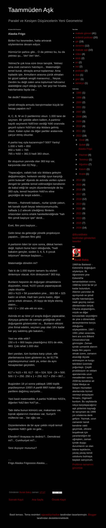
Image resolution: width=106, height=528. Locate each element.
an (76, 62)
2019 (79, 203)
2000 (79, 102)
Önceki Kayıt (59, 499)
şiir (77, 41)
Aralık (82, 173)
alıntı (78, 58)
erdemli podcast (84, 37)
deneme (79, 45)
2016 (79, 189)
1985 (79, 92)
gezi (77, 79)
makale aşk (81, 49)
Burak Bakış (81, 259)
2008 (79, 116)
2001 (79, 107)
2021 (79, 213)
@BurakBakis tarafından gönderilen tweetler (84, 238)
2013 (79, 135)
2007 (79, 111)
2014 (79, 180)
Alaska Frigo (85, 148)
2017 (79, 194)
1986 (79, 97)
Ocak (82, 139)
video (78, 54)
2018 (79, 199)
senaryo (79, 83)
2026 (79, 227)
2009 (79, 121)
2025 (79, 222)
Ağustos (84, 164)
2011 (79, 131)
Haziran (83, 154)
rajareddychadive (50, 514)
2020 (79, 208)
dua (77, 74)
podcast (79, 70)
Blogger (92, 514)
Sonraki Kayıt (16, 499)
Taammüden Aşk (30, 9)
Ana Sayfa (37, 499)
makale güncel (83, 33)
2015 (79, 184)
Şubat (82, 144)
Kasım (83, 169)
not (77, 66)
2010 (79, 126)
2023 (79, 218)
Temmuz (84, 159)
